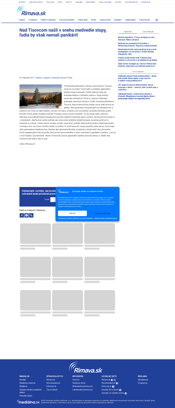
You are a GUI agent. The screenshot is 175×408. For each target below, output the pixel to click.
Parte (60, 2)
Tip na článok (51, 390)
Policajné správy (66, 20)
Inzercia (75, 380)
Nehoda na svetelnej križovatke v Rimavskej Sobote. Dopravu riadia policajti (137, 44)
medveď (55, 78)
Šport (93, 20)
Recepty (69, 2)
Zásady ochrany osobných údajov (105, 218)
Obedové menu (78, 383)
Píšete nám (83, 20)
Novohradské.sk (53, 383)
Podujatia (50, 2)
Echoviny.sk (51, 386)
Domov (22, 20)
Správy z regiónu (48, 20)
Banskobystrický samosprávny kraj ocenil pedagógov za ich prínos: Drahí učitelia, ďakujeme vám (137, 51)
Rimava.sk (50, 380)
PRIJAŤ (72, 213)
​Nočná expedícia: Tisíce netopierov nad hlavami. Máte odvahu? (136, 38)
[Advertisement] (67, 56)
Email (47, 199)
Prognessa (142, 383)
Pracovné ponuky (36, 2)
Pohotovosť (144, 20)
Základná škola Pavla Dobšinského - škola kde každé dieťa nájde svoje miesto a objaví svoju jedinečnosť (137, 78)
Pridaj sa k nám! (105, 2)
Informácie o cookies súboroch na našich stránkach (75, 218)
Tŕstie (69, 78)
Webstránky (90, 2)
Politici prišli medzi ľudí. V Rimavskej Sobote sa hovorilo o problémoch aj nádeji (137, 59)
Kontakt (118, 2)
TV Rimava (33, 20)
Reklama (79, 2)
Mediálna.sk (145, 2)
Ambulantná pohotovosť (82, 386)
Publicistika (105, 20)
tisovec (63, 78)
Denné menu (130, 20)
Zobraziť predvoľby (102, 213)
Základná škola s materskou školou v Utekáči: (136, 96)
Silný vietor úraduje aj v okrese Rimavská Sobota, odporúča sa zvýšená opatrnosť (137, 65)
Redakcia (23, 386)
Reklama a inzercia (27, 383)
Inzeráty (22, 2)
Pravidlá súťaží (25, 396)
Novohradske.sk (131, 2)
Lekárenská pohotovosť (82, 390)
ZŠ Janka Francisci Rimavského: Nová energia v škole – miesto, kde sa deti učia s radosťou (138, 87)
